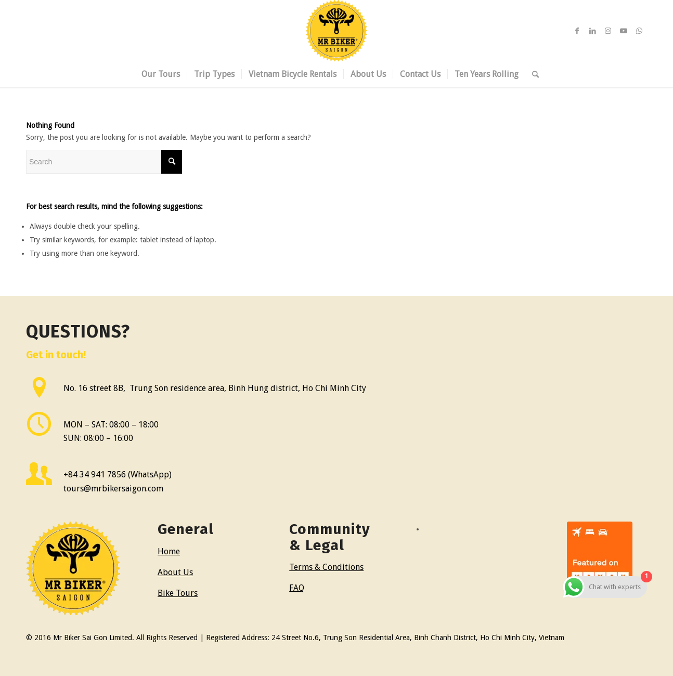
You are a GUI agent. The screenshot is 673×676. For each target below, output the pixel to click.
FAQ (296, 588)
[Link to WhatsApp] (639, 30)
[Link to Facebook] (577, 30)
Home (169, 551)
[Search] (532, 74)
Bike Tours (178, 593)
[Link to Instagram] (608, 30)
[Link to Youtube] (623, 30)
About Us (175, 572)
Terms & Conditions (326, 567)
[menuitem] (161, 74)
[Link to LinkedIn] (592, 30)
